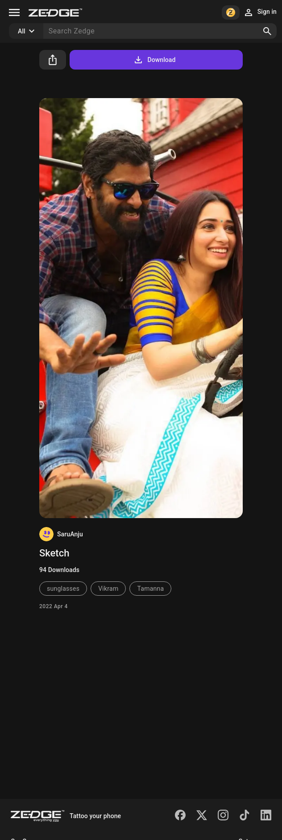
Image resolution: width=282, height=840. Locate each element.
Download (154, 59)
